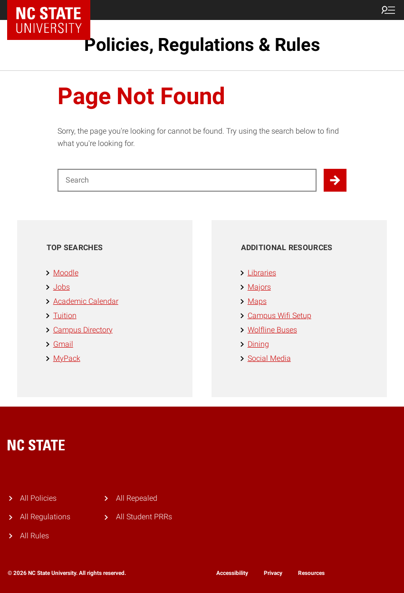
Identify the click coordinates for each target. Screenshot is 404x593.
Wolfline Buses (272, 329)
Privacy (273, 573)
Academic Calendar (85, 301)
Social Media (269, 358)
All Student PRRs (144, 516)
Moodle (65, 272)
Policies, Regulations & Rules (202, 44)
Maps (257, 301)
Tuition (65, 315)
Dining (258, 344)
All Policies (38, 498)
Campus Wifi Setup (279, 315)
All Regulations (45, 516)
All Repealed (136, 498)
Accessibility (232, 573)
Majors (259, 287)
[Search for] (187, 180)
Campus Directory (83, 329)
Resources (311, 573)
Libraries (262, 272)
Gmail (63, 344)
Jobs (61, 287)
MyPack (66, 358)
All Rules (34, 535)
